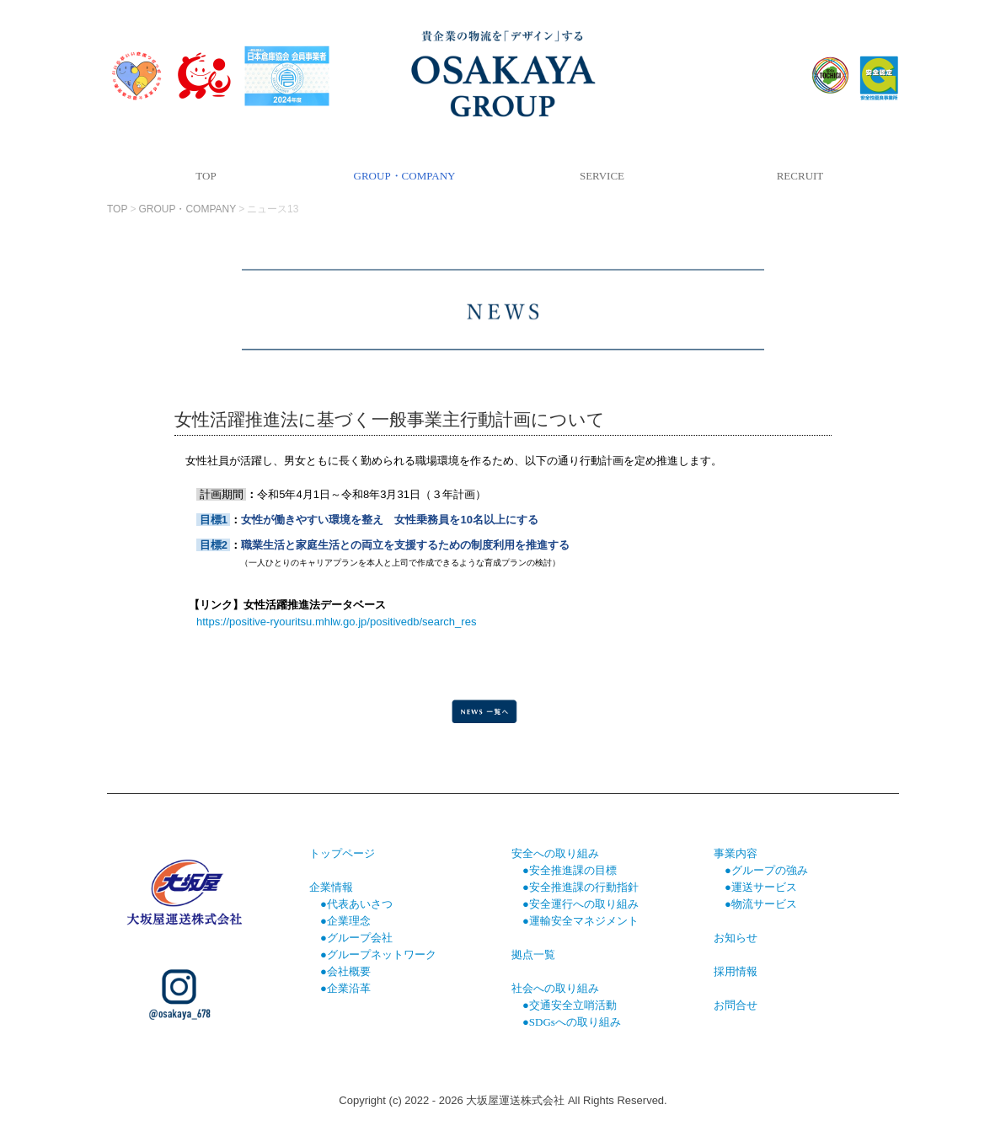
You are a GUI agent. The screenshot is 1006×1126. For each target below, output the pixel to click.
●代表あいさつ (356, 904)
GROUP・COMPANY (405, 175)
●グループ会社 (356, 937)
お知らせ (735, 937)
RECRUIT (800, 175)
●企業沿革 (345, 988)
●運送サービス (761, 887)
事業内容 (735, 853)
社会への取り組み (555, 988)
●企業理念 (345, 920)
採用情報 (735, 971)
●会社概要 (345, 971)
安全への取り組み (555, 853)
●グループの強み (766, 870)
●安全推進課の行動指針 (580, 887)
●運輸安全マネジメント (580, 920)
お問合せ (735, 1005)
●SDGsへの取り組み (571, 1022)
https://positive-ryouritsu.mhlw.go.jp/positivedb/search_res (336, 621)
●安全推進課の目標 (564, 870)
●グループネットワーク (378, 954)
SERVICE (602, 175)
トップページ (342, 853)
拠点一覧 (533, 954)
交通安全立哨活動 (573, 1005)
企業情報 (331, 887)
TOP (205, 175)
